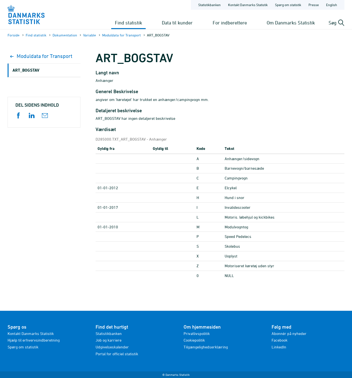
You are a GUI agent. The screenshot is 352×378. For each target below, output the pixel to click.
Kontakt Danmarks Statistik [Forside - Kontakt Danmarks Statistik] (248, 5)
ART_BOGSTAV (25, 70)
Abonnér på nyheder (289, 333)
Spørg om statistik (23, 347)
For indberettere (230, 22)
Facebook (279, 340)
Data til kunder (177, 22)
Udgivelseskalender (112, 347)
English (331, 5)
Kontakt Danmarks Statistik (31, 333)
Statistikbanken (209, 5)
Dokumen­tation (65, 35)
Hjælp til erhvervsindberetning (34, 340)
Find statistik (128, 22)
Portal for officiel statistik (117, 354)
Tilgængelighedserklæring (206, 347)
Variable (89, 35)
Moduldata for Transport (121, 35)
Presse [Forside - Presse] (313, 5)
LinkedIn (279, 347)
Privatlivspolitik (197, 333)
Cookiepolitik (194, 340)
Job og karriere (108, 340)
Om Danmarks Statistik (291, 22)
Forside (14, 35)
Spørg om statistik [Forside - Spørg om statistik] (288, 5)
